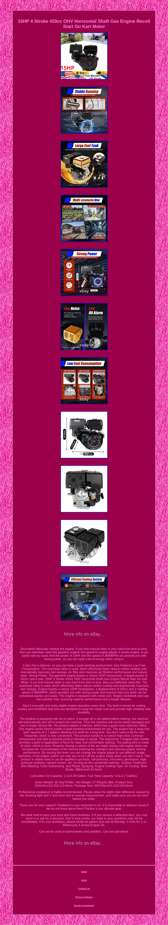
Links (84, 880)
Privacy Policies (84, 897)
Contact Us (84, 888)
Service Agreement (84, 905)
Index (84, 872)
